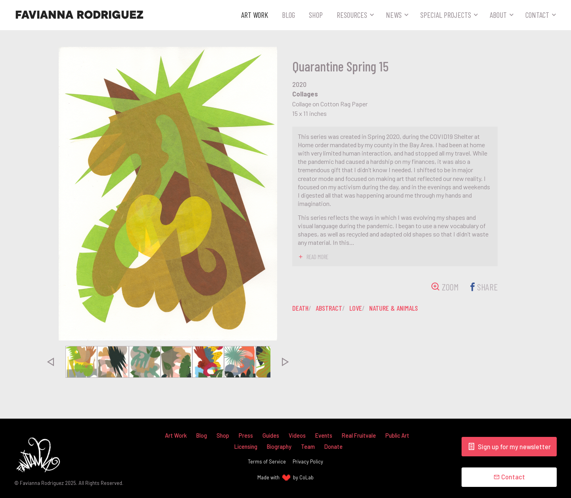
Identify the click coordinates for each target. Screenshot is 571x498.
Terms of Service (267, 461)
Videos (297, 435)
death (300, 308)
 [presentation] (50, 362)
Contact (537, 14)
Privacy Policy (308, 461)
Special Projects (445, 14)
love (355, 308)
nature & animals (393, 308)
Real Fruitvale (359, 435)
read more (317, 256)
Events (323, 435)
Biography (279, 446)
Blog (288, 14)
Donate (333, 446)
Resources (352, 14)
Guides (271, 435)
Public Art (397, 435)
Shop (316, 14)
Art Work (254, 14)
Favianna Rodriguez (79, 15)
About (498, 14)
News (394, 14)
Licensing (245, 446)
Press (246, 435)
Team (308, 446)
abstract (329, 308)
